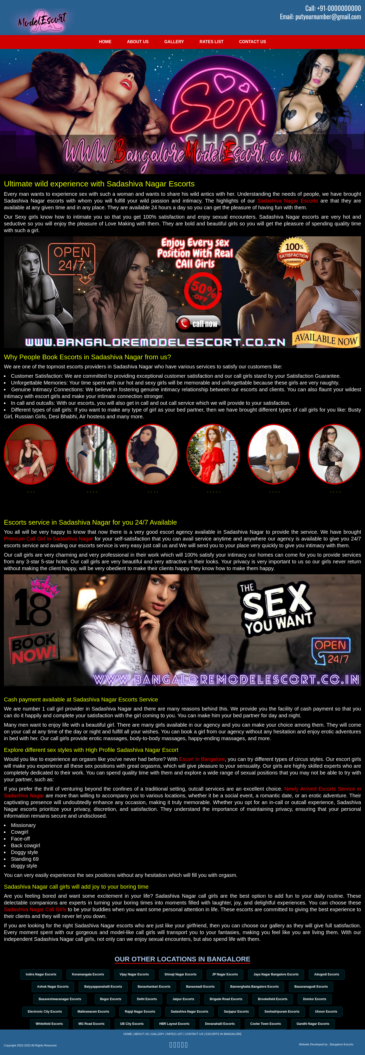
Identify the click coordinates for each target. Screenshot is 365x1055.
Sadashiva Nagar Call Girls (35, 909)
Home (105, 42)
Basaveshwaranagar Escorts (54, 1000)
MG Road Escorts (88, 1025)
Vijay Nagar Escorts (132, 974)
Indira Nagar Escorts (36, 974)
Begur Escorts (108, 1000)
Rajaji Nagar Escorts (138, 1012)
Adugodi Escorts (331, 974)
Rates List (212, 42)
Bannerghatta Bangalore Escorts (257, 987)
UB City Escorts (130, 1025)
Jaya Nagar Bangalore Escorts (279, 974)
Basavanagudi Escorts (315, 987)
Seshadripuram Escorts (285, 1012)
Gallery (174, 42)
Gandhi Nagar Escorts (317, 1025)
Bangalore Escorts (341, 1044)
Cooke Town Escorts (268, 1025)
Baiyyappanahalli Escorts (101, 987)
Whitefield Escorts (44, 1025)
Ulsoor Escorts (331, 1012)
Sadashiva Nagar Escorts (287, 201)
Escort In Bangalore (202, 759)
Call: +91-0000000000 (333, 8)
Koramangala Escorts (85, 974)
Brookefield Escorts (276, 1000)
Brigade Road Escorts (228, 1000)
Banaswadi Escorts (201, 987)
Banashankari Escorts (153, 987)
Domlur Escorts (319, 1000)
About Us (138, 42)
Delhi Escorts (146, 1000)
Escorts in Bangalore (224, 1034)
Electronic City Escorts (40, 1012)
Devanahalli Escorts (221, 1025)
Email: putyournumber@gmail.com (320, 16)
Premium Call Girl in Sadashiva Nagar (48, 539)
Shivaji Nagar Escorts (181, 974)
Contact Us (252, 42)
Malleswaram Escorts (90, 1012)
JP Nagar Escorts (226, 974)
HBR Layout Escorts (174, 1025)
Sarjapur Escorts (237, 1012)
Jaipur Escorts (184, 1000)
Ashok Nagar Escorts (49, 987)
